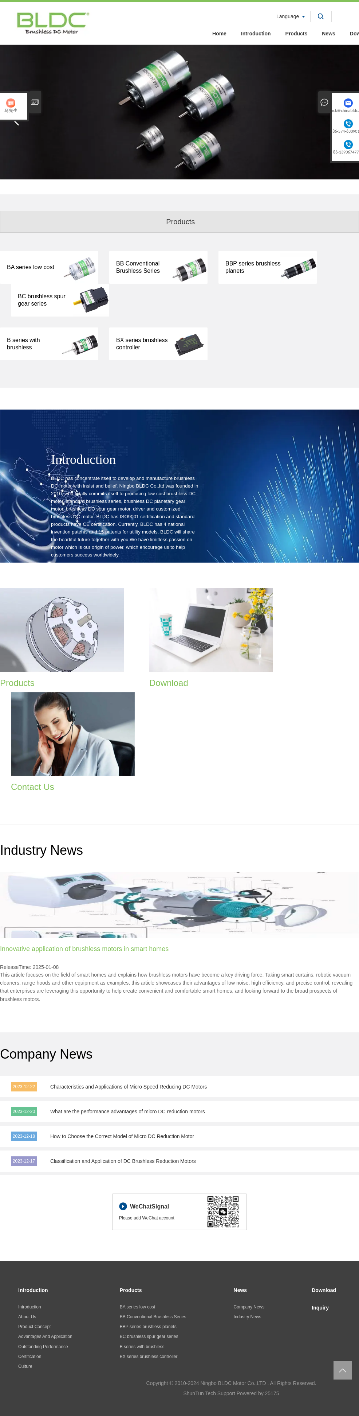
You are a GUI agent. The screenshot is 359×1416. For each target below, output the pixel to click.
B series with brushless (142, 1346)
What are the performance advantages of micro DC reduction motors (127, 1111)
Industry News (247, 1316)
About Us (27, 1316)
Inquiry (320, 1308)
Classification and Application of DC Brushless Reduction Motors (123, 1161)
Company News (249, 1307)
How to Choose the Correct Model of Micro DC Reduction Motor (122, 1136)
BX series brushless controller (149, 1356)
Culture (25, 1366)
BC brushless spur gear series (149, 1336)
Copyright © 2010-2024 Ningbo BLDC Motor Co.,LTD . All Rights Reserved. (231, 1383)
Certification (29, 1356)
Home (219, 33)
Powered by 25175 (258, 1393)
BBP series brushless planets (148, 1326)
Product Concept (34, 1326)
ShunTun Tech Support (209, 1393)
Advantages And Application (45, 1336)
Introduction (256, 33)
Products (296, 33)
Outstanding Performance (43, 1346)
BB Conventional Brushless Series (153, 1316)
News (328, 33)
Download (324, 1290)
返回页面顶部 (343, 1370)
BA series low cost (137, 1307)
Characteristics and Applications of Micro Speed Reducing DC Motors (128, 1087)
